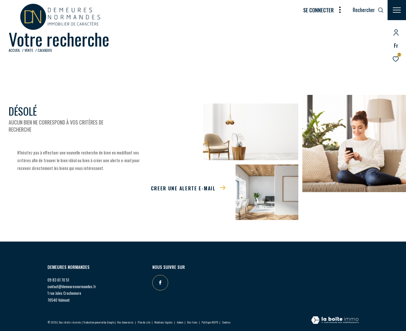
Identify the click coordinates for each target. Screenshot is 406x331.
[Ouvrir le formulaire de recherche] (368, 10)
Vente (28, 50)
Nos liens (192, 322)
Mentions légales (163, 322)
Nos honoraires (125, 322)
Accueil (14, 50)
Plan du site (144, 322)
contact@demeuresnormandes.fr (72, 286)
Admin (180, 322)
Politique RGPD (210, 322)
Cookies (226, 322)
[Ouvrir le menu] (397, 10)
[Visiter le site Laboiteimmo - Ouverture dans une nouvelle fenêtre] (334, 320)
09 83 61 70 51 (58, 280)
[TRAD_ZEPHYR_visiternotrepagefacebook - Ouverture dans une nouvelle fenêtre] (160, 283)
